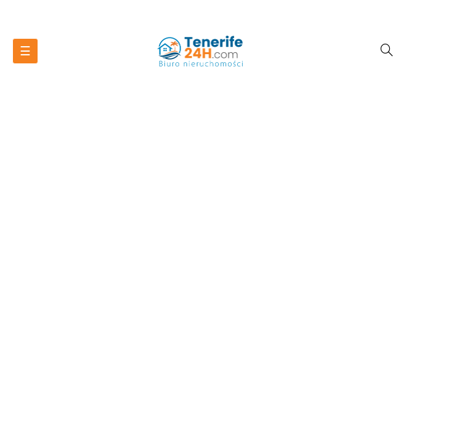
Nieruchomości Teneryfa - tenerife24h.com (236, 24)
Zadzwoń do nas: (236, 8)
